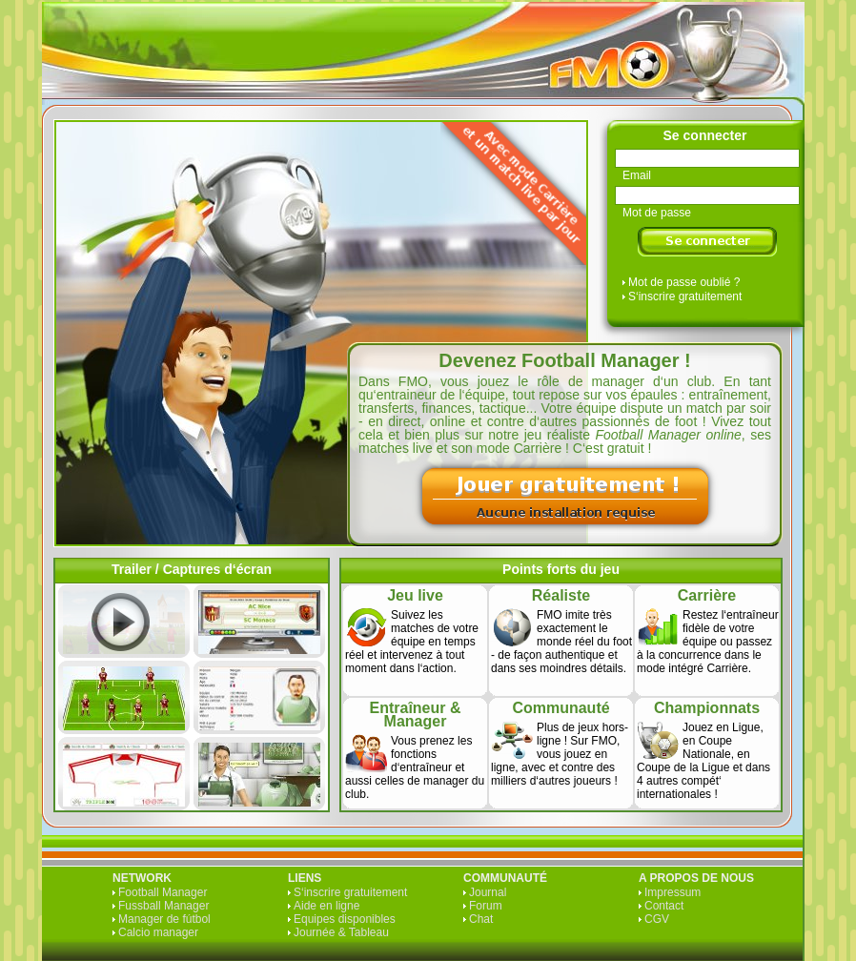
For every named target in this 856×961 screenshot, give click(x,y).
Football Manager (162, 892)
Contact (663, 905)
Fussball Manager (163, 905)
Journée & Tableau (341, 932)
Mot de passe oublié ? (684, 282)
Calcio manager (158, 932)
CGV (656, 919)
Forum (485, 905)
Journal (487, 892)
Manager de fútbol (164, 919)
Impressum (672, 892)
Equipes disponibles (345, 919)
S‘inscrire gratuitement (685, 296)
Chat (481, 919)
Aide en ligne (326, 905)
